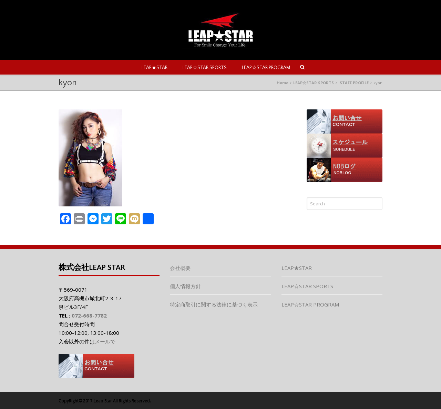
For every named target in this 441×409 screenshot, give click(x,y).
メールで (105, 341)
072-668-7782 (89, 315)
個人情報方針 (185, 286)
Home (282, 82)
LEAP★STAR (154, 67)
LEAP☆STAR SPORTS (205, 67)
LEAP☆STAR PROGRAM (266, 67)
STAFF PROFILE (354, 82)
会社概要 (180, 267)
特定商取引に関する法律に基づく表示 (214, 304)
